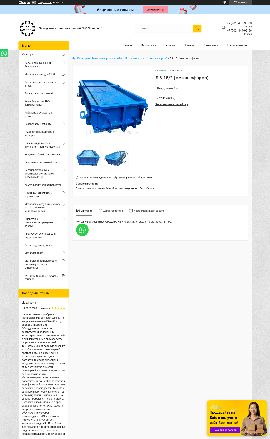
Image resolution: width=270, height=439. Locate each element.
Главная (127, 45)
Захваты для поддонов (38, 245)
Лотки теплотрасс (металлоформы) (146, 58)
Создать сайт (45, 2)
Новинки (189, 45)
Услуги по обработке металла (42, 154)
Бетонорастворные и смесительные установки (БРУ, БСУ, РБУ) (40, 173)
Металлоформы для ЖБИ (107, 58)
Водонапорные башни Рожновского (38, 65)
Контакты (169, 45)
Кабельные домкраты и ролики (39, 114)
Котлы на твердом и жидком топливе (41, 277)
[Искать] (197, 28)
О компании (210, 45)
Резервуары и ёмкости (38, 123)
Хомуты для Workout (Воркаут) (43, 184)
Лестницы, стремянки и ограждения (38, 194)
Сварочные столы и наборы (41, 162)
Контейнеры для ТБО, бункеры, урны (37, 103)
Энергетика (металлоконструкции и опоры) (39, 222)
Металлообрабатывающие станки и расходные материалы (41, 264)
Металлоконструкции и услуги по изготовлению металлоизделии (42, 208)
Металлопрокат (34, 252)
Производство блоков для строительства (40, 235)
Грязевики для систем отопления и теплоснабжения (42, 145)
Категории (147, 45)
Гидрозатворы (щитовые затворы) (39, 133)
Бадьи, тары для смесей (39, 93)
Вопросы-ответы (237, 45)
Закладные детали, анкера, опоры (41, 84)
